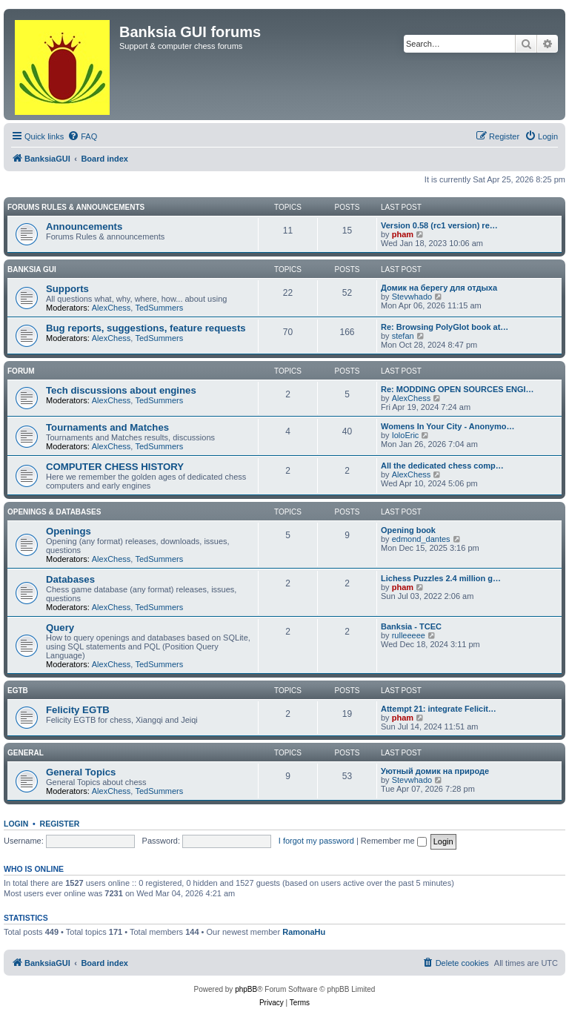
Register (60, 823)
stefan (403, 335)
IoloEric (405, 435)
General (25, 753)
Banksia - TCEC (411, 626)
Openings (68, 531)
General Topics (81, 772)
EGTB (17, 690)
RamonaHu (303, 931)
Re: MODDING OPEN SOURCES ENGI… (457, 389)
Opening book (408, 530)
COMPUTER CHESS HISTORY (115, 466)
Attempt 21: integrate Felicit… (438, 708)
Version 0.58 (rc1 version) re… (439, 225)
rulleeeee (408, 635)
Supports (67, 288)
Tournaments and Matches (107, 427)
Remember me (394, 840)
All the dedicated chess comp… (442, 465)
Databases (70, 579)
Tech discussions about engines (121, 390)
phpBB (246, 989)
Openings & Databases (54, 512)
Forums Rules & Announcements (75, 207)
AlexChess (111, 307)
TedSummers (159, 307)
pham (402, 234)
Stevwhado (412, 296)
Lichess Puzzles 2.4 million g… (441, 578)
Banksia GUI (31, 269)
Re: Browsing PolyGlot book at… (444, 326)
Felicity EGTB (78, 709)
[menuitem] (82, 136)
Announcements (84, 226)
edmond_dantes (421, 538)
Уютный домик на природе (435, 771)
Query (60, 627)
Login (16, 823)
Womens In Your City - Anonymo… (448, 426)
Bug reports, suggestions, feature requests (146, 328)
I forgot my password (316, 840)
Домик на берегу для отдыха (439, 287)
